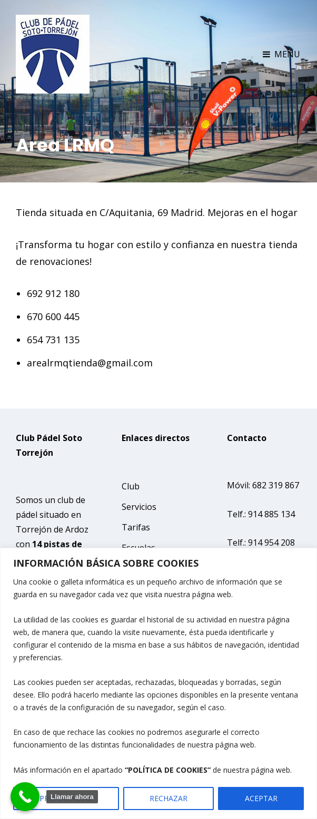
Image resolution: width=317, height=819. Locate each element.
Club (131, 486)
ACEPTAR (261, 798)
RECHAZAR (168, 798)
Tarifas (136, 527)
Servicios (139, 507)
